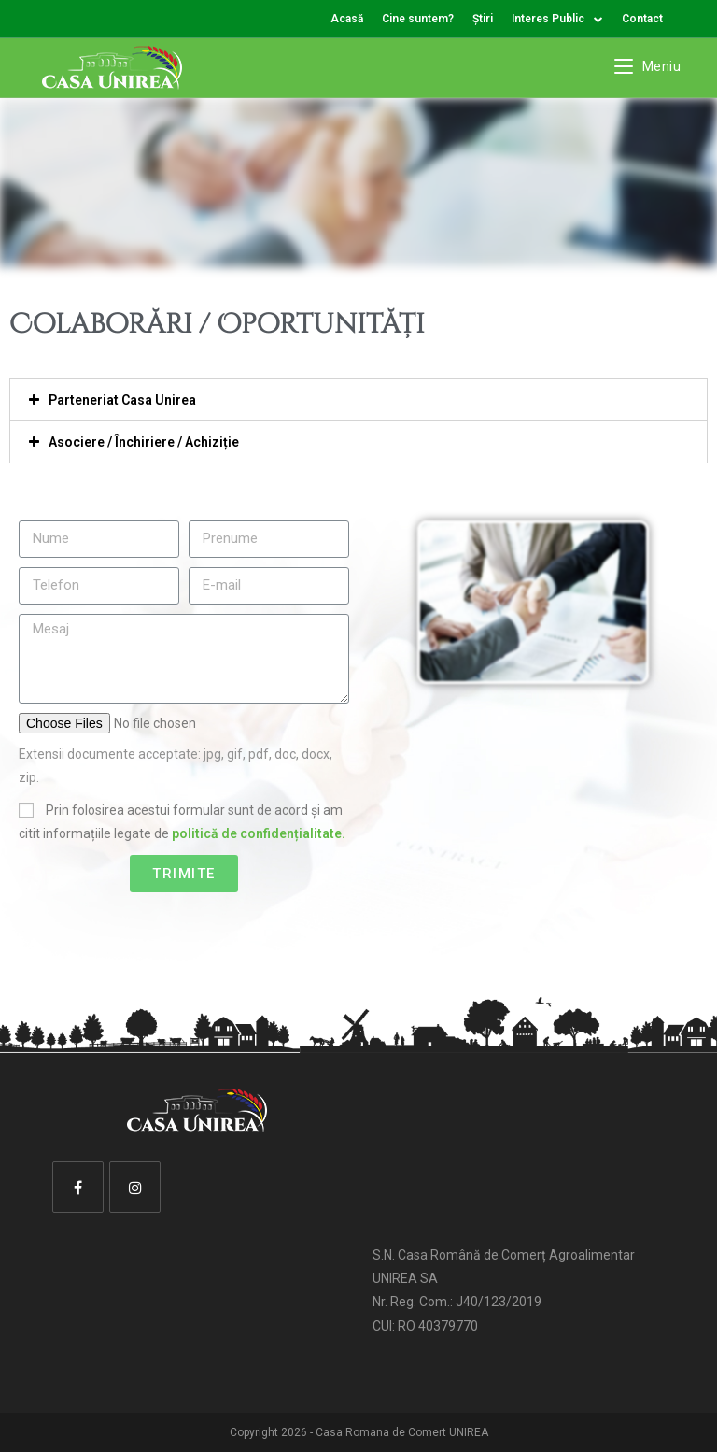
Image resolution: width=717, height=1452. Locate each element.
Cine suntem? (418, 18)
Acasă (346, 18)
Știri (482, 18)
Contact (642, 18)
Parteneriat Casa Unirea (122, 399)
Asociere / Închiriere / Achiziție (144, 441)
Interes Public (557, 18)
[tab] (358, 399)
